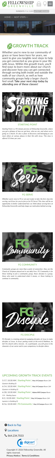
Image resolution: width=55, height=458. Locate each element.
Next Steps (20, 17)
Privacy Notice (13, 456)
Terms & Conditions (30, 456)
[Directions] (45, 5)
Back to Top (12, 425)
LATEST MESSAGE (41, 11)
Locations (11, 430)
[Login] (39, 5)
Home (7, 17)
